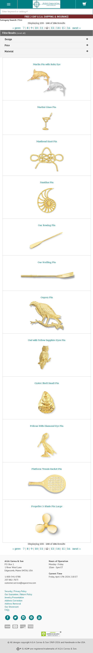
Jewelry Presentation (14, 597)
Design (46, 39)
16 (68, 28)
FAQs (7, 609)
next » (76, 28)
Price (46, 45)
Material (46, 51)
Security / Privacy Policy (15, 591)
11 (41, 28)
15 (63, 28)
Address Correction (13, 600)
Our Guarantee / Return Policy (18, 594)
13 (52, 28)
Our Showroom (12, 606)
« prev (17, 28)
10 (36, 28)
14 (57, 28)
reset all (21, 33)
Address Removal (13, 603)
